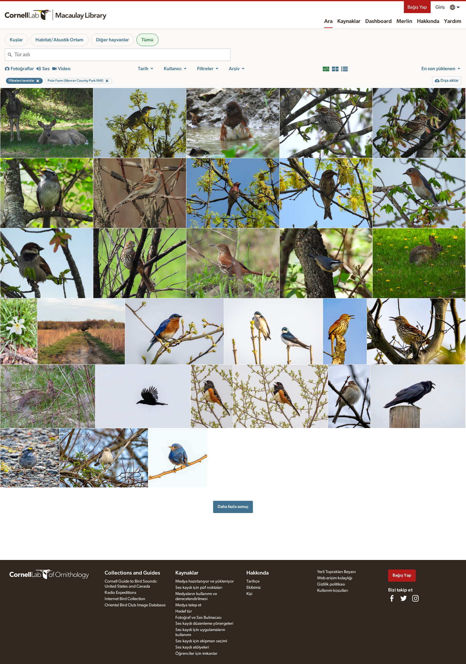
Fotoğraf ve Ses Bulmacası (198, 618)
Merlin (404, 21)
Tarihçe (252, 581)
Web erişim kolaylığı (334, 578)
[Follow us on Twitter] (403, 598)
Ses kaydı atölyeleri (192, 647)
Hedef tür (183, 611)
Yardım (452, 21)
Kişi (249, 594)
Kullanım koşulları (332, 591)
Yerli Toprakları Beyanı (336, 572)
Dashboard (378, 21)
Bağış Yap (417, 7)
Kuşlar (16, 39)
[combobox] (122, 55)
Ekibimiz (253, 588)
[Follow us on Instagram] (415, 598)
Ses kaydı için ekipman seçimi (201, 641)
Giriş (440, 7)
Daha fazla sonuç (233, 506)
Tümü (147, 39)
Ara (328, 21)
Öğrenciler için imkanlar (196, 654)
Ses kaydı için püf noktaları (198, 588)
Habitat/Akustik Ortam (59, 39)
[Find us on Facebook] (391, 598)
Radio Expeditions (120, 593)
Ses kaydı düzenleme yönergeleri (204, 623)
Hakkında (428, 21)
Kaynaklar (348, 21)
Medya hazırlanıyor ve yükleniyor (204, 581)
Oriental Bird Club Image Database (135, 605)
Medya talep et (188, 605)
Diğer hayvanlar (112, 39)
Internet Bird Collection (125, 599)
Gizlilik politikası (331, 584)
